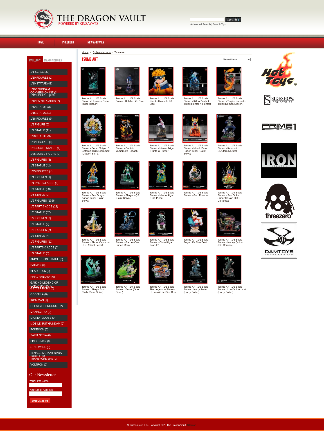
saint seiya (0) (40, 335)
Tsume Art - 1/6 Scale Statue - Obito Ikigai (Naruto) (162, 242)
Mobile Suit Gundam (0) (47, 323)
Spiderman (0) (40, 341)
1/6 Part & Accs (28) (44, 206)
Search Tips (219, 24)
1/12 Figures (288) (42, 95)
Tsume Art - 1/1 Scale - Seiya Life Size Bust (197, 241)
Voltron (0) (38, 364)
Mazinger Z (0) (40, 312)
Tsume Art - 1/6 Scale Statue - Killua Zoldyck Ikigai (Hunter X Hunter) (197, 101)
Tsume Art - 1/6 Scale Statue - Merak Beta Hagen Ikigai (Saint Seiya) (196, 149)
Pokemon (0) (39, 329)
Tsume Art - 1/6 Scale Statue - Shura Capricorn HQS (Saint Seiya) (96, 242)
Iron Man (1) (39, 300)
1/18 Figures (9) (41, 118)
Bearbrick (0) (40, 271)
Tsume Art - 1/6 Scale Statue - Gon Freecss (196, 194)
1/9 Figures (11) (41, 241)
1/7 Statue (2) (39, 224)
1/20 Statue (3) (40, 136)
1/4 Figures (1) (40, 177)
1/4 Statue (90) (40, 189)
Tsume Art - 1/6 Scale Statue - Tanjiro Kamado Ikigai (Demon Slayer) (231, 101)
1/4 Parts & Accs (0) (44, 183)
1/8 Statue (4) (39, 235)
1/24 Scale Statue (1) (45, 148)
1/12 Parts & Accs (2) (45, 101)
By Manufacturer (102, 52)
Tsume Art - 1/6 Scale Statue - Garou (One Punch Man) (128, 242)
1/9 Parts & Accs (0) (44, 247)
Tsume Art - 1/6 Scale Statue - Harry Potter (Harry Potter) (196, 289)
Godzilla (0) (39, 294)
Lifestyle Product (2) (46, 306)
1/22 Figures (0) (41, 142)
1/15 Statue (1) (40, 112)
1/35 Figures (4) (41, 171)
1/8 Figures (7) (40, 230)
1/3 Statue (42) (40, 165)
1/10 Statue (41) (41, 83)
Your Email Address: (41, 389)
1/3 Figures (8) (40, 159)
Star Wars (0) (40, 347)
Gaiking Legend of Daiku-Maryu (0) (44, 284)
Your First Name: (39, 381)
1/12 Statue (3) (40, 107)
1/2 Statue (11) (40, 130)
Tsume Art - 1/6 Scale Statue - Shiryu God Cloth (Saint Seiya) (94, 289)
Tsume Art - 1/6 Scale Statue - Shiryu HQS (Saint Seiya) (128, 195)
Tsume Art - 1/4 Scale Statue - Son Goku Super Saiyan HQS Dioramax (230, 196)
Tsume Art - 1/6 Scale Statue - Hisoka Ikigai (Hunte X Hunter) (162, 148)
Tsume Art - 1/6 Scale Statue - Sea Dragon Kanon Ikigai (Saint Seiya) (94, 196)
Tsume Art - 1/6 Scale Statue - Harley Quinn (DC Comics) (230, 242)
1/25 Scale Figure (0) (45, 153)
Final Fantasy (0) (42, 276)
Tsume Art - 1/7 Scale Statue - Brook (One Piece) (128, 289)
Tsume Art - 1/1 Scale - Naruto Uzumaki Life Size (163, 101)
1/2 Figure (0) (39, 124)
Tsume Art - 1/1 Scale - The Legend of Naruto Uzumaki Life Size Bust (163, 289)
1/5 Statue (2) (39, 194)
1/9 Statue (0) (39, 253)
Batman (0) (37, 265)
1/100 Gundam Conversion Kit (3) (43, 91)
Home (85, 52)
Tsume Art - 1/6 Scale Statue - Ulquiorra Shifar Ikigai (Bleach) (96, 101)
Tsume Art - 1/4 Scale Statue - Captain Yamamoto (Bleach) (128, 148)
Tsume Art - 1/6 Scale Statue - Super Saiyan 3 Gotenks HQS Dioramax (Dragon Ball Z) (96, 149)
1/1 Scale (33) (39, 71)
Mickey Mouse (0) (42, 317)
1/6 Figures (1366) (42, 200)
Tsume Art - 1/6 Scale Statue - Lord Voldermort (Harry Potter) (232, 289)
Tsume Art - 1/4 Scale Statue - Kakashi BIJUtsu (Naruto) (230, 148)
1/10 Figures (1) (41, 77)
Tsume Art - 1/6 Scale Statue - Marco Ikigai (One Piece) (162, 195)
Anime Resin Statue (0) (46, 259)
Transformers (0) (43, 358)
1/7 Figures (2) (40, 218)
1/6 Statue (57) (40, 212)
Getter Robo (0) (42, 288)
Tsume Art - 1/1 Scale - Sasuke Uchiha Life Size (130, 99)
